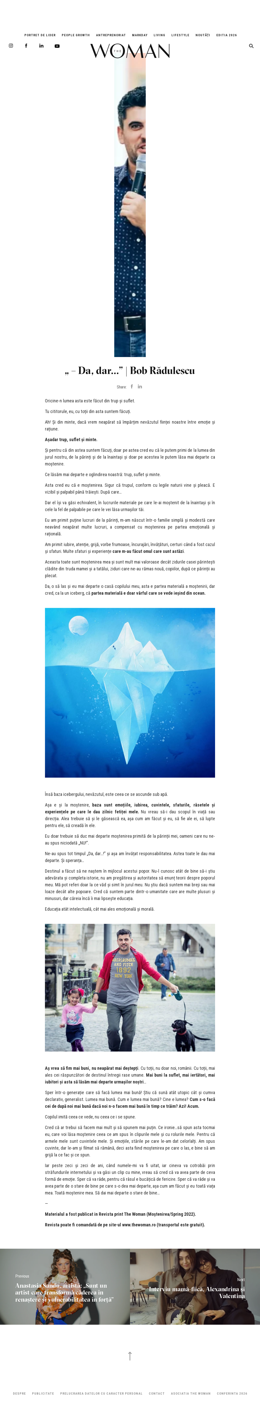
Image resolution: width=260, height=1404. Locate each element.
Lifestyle (180, 35)
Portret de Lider (40, 35)
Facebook (26, 46)
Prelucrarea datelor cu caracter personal (101, 1393)
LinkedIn (41, 46)
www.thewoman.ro (139, 1224)
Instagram (11, 46)
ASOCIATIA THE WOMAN (191, 1393)
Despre (19, 1393)
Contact (157, 1393)
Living (159, 35)
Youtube (57, 46)
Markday (140, 35)
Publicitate (43, 1393)
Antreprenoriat (111, 35)
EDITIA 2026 (226, 35)
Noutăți (203, 35)
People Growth (76, 35)
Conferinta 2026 (232, 1393)
